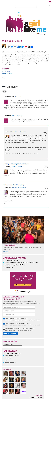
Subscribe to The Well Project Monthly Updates (16, 318)
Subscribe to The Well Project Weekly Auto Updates (17, 323)
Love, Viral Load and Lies (10, 362)
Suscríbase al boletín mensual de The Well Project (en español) (19, 328)
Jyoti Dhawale (15, 187)
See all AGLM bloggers (36, 397)
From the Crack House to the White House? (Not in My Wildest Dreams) (21, 262)
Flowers (6, 360)
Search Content (50, 6)
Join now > (6, 252)
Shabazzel (26, 45)
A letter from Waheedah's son (11, 260)
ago (18, 96)
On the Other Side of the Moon (12, 355)
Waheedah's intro (9, 267)
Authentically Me (9, 358)
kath (13, 115)
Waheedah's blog (7, 73)
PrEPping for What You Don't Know (13, 353)
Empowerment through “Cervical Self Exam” (15, 265)
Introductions (6, 71)
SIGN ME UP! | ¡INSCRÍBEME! (10, 334)
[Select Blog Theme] (12, 344)
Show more (39, 395)
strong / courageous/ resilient (16, 164)
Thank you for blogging (14, 185)
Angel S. (14, 166)
